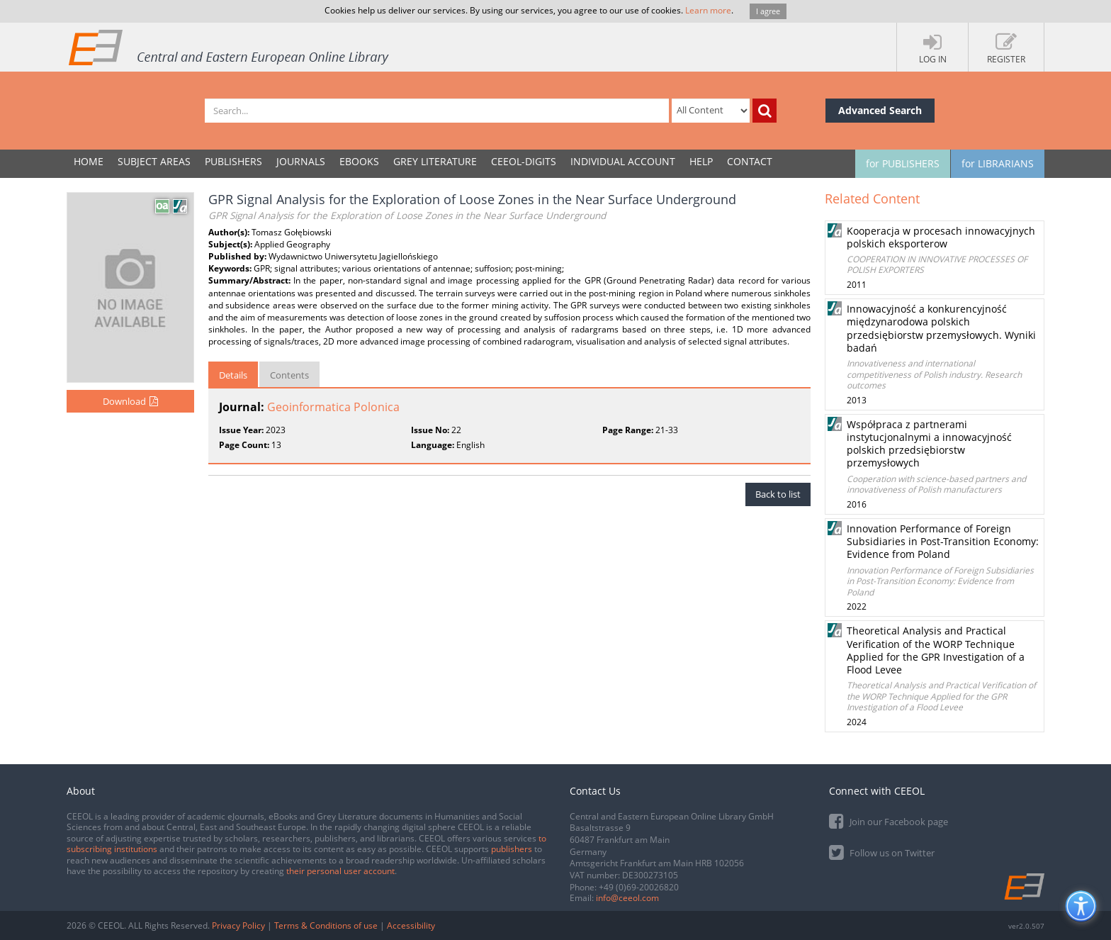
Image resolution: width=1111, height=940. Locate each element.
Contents (289, 375)
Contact (749, 161)
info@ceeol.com (627, 898)
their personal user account (340, 871)
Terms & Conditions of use (326, 925)
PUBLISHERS (233, 161)
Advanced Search (880, 110)
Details (233, 375)
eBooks (359, 161)
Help (701, 161)
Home (88, 161)
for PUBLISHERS (903, 163)
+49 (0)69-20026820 (639, 887)
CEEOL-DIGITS (523, 161)
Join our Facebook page (888, 820)
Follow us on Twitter (882, 851)
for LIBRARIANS (997, 163)
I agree (768, 11)
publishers (511, 849)
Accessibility (411, 925)
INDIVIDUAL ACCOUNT (622, 161)
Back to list (778, 494)
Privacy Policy (238, 925)
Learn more (708, 10)
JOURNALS (300, 161)
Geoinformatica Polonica (333, 407)
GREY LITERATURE (435, 161)
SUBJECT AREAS (154, 161)
